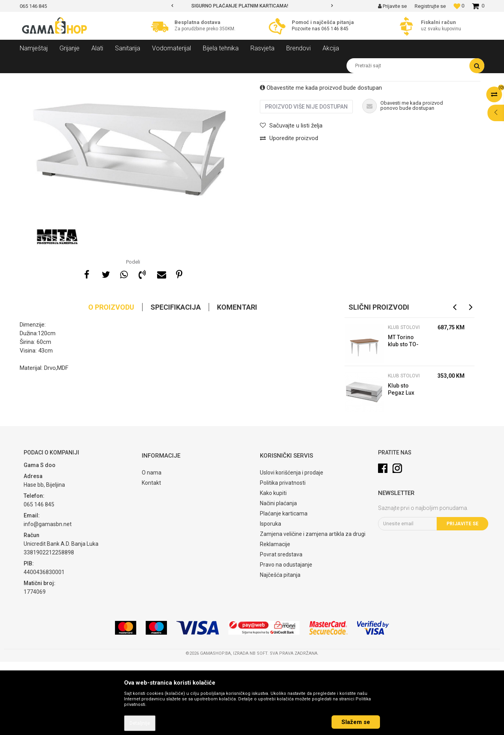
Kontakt (151, 556)
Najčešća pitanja (280, 648)
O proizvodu (111, 380)
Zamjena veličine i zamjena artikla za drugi (312, 607)
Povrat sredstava (281, 627)
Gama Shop (32, 79)
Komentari (237, 380)
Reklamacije (275, 617)
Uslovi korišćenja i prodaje (291, 546)
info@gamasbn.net (48, 597)
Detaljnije (140, 723)
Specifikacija (175, 380)
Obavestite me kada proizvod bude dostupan (321, 160)
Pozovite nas (306, 28)
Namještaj (91, 79)
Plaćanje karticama (284, 587)
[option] (252, 6)
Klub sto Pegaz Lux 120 (401, 463)
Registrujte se (430, 6)
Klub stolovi (157, 79)
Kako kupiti (273, 566)
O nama (151, 546)
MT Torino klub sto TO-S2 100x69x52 (405, 415)
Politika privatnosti (283, 556)
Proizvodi (62, 79)
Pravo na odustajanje (286, 638)
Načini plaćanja (278, 576)
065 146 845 (334, 28)
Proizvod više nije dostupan (306, 180)
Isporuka (270, 597)
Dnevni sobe (123, 79)
